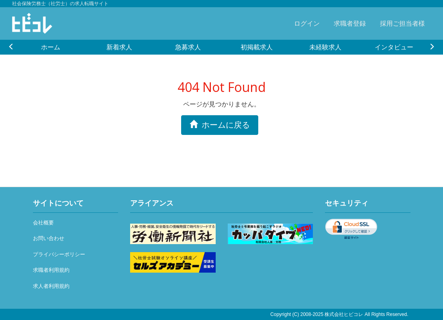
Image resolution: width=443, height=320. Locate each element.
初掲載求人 (257, 47)
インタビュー (394, 47)
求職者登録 (350, 23)
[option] (50, 47)
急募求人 (188, 47)
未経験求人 (325, 47)
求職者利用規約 (51, 270)
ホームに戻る (220, 124)
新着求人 (119, 47)
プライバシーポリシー (59, 254)
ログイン (307, 23)
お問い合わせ (48, 238)
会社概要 (43, 223)
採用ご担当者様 (402, 23)
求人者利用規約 (51, 286)
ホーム (50, 47)
